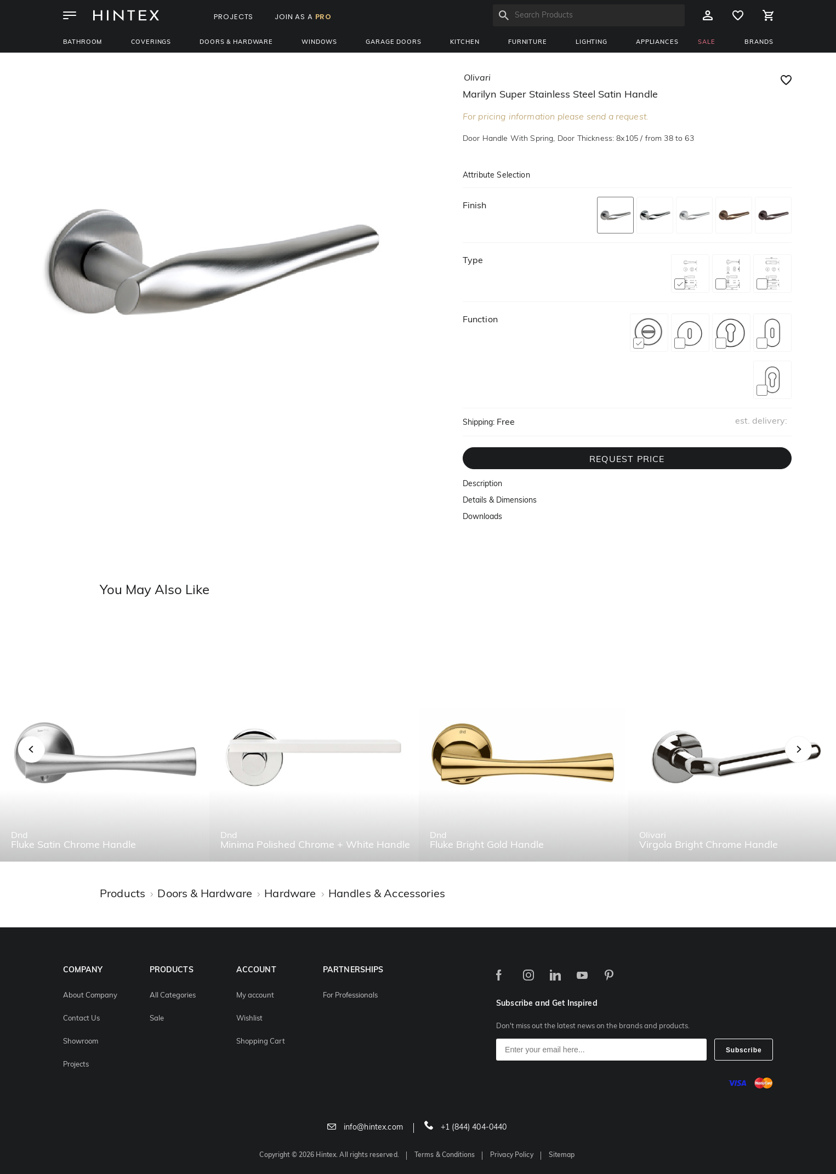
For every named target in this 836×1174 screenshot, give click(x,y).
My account (255, 995)
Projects (76, 1064)
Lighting (591, 42)
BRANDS (758, 42)
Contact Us (81, 1018)
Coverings (151, 42)
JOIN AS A (303, 17)
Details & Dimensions (500, 501)
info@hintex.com (365, 1128)
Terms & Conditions (444, 1155)
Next (820, 761)
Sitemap (562, 1155)
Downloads (482, 517)
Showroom (80, 1041)
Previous (45, 761)
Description (482, 484)
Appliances (657, 42)
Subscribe (744, 1050)
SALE (706, 42)
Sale (157, 1018)
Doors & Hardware (236, 42)
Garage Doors (393, 42)
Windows (319, 42)
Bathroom (83, 42)
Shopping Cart (260, 1041)
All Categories (173, 995)
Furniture (527, 42)
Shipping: (478, 423)
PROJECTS (234, 17)
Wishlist (249, 1018)
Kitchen (465, 42)
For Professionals (350, 995)
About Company (90, 995)
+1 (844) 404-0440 (465, 1128)
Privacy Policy (511, 1155)
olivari (477, 78)
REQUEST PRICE (627, 459)
